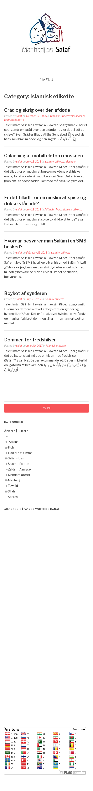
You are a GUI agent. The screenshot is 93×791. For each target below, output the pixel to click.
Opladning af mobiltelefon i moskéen (43, 155)
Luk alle (23, 431)
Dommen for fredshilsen (30, 339)
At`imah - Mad (53, 209)
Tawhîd (13, 486)
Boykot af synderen (25, 293)
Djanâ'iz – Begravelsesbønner (67, 116)
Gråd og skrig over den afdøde (37, 110)
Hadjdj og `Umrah (20, 453)
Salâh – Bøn (16, 458)
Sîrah (11, 491)
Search (13, 497)
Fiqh (11, 447)
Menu (47, 80)
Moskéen (71, 161)
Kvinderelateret (19, 475)
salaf (19, 116)
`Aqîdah (13, 442)
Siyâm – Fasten (18, 464)
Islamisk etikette (14, 119)
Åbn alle (9, 431)
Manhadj (14, 480)
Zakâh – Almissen (20, 469)
